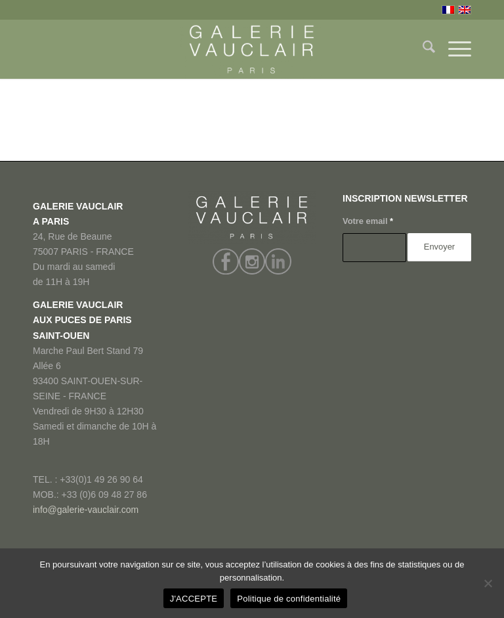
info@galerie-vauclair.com (85, 509)
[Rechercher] (422, 49)
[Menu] (453, 49)
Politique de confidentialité (289, 599)
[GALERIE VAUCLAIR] (252, 49)
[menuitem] (422, 49)
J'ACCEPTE (194, 599)
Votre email (368, 221)
